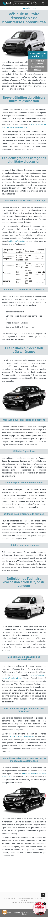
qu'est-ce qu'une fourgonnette (22, 737)
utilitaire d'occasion (17, 241)
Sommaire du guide (30, 8)
